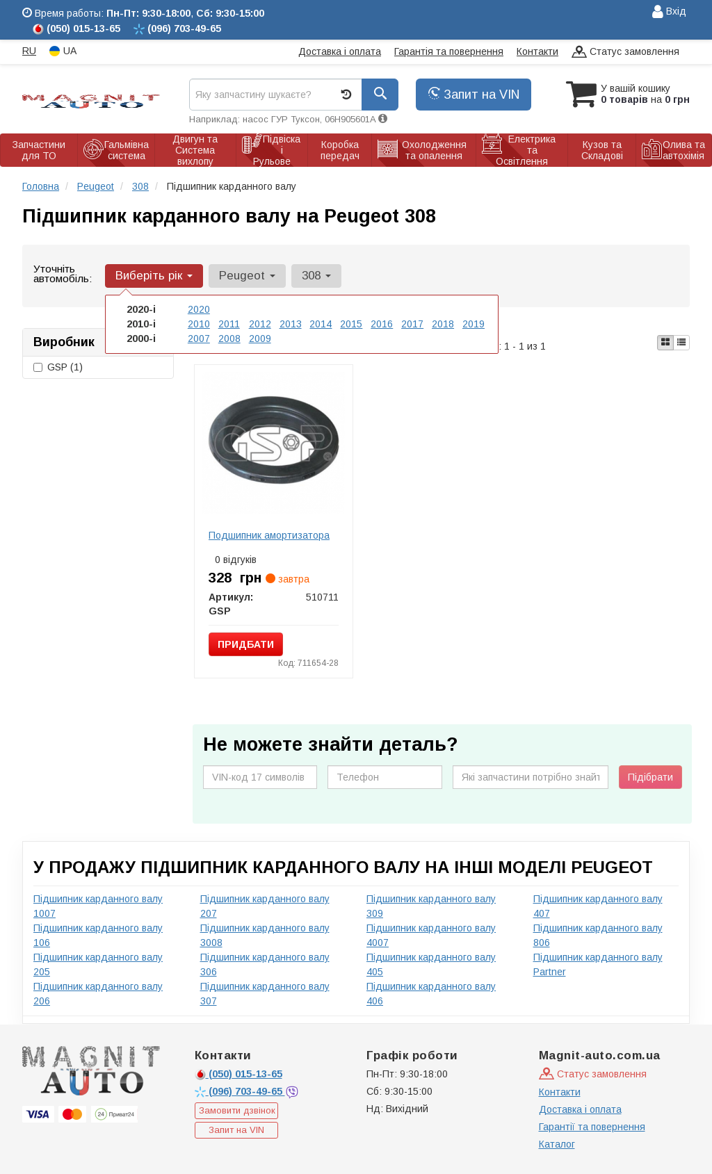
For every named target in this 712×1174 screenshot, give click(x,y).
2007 (199, 338)
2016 (382, 323)
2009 (260, 338)
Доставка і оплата (339, 51)
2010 (199, 323)
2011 (229, 323)
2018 (443, 323)
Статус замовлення (625, 52)
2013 (291, 323)
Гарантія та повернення (448, 51)
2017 (412, 323)
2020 (199, 309)
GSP (58, 367)
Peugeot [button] (247, 275)
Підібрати (650, 777)
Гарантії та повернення (592, 1126)
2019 (473, 323)
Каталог (557, 1144)
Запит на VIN (473, 94)
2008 (229, 338)
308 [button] (316, 275)
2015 (351, 323)
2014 (320, 323)
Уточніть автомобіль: (62, 273)
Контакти (537, 51)
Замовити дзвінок (237, 1110)
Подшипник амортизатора (269, 535)
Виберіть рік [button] (154, 275)
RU (29, 50)
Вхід (669, 12)
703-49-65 (240, 1091)
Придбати (246, 644)
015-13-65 (238, 1073)
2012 (260, 323)
